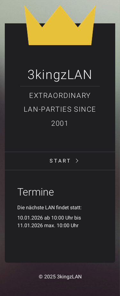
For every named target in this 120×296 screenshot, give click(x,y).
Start (60, 161)
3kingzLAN (60, 74)
